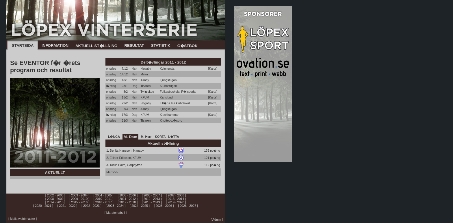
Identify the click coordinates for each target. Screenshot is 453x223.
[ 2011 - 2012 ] (128, 198)
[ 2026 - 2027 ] (188, 205)
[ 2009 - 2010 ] (79, 198)
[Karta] (212, 68)
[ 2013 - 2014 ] (176, 198)
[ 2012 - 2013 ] (152, 198)
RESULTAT (134, 45)
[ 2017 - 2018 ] (128, 202)
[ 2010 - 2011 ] (104, 198)
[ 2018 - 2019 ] (152, 202)
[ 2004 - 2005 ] (104, 195)
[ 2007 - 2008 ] (176, 195)
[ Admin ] (217, 219)
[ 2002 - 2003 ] (55, 195)
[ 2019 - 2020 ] (176, 202)
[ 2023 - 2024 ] (116, 205)
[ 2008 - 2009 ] (55, 198)
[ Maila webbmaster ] (22, 218)
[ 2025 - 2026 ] (164, 205)
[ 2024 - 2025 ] (140, 205)
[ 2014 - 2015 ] (55, 202)
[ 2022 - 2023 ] (91, 205)
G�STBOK (187, 46)
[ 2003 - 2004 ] (79, 195)
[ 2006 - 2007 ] (152, 195)
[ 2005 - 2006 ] (128, 195)
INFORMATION (55, 45)
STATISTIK (161, 45)
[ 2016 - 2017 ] (104, 202)
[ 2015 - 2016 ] (79, 202)
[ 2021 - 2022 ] (67, 205)
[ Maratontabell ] (116, 212)
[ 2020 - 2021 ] (43, 205)
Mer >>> (112, 172)
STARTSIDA (23, 45)
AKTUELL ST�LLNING (96, 46)
